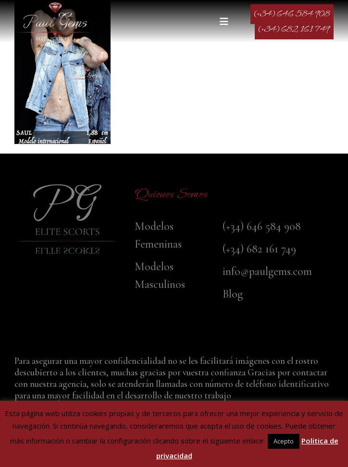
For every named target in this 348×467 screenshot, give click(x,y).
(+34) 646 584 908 (292, 14)
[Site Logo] (55, 21)
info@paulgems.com (267, 271)
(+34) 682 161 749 (294, 30)
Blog (233, 294)
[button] (226, 21)
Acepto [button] (283, 441)
